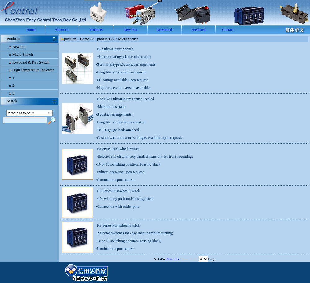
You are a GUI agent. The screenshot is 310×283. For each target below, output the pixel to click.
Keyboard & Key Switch (30, 62)
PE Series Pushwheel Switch (118, 225)
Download (164, 30)
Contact (227, 30)
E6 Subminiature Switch (115, 49)
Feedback (198, 30)
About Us (62, 30)
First (169, 259)
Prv (176, 259)
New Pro (130, 30)
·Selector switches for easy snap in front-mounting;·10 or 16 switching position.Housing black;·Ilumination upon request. (134, 241)
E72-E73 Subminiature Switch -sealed (125, 99)
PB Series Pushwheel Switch (118, 191)
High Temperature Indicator (33, 70)
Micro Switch (22, 54)
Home (30, 30)
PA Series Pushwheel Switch (118, 149)
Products (96, 30)
